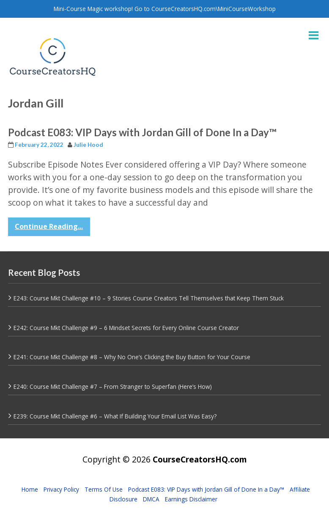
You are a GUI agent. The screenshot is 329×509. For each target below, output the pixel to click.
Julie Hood (88, 144)
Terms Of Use (104, 489)
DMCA (151, 499)
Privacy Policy (61, 489)
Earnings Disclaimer (191, 499)
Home (30, 489)
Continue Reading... (49, 226)
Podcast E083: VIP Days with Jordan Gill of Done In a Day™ (142, 132)
